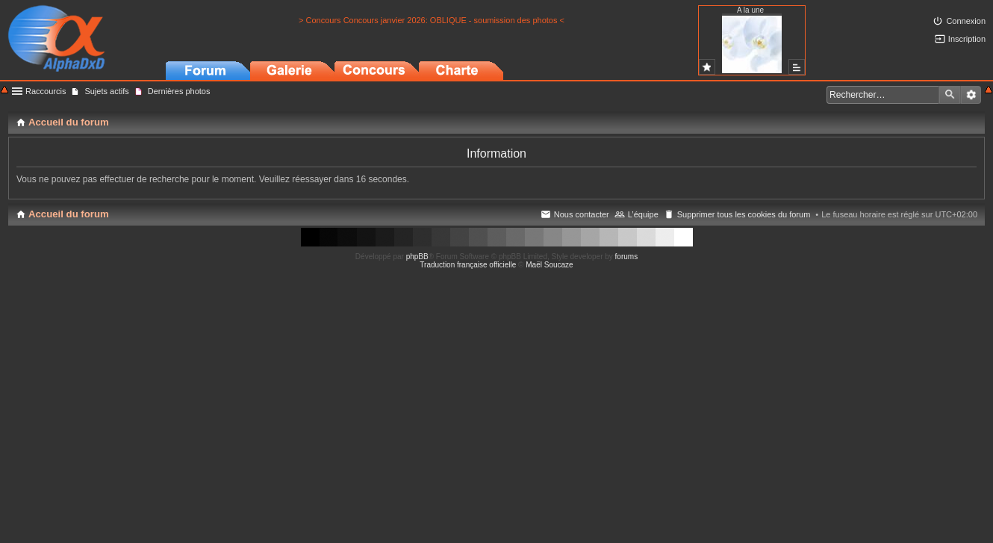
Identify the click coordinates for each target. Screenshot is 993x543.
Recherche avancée (971, 95)
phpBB (417, 256)
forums (626, 256)
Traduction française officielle (468, 265)
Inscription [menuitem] (967, 38)
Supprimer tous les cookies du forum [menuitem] (744, 214)
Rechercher (949, 95)
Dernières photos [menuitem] (179, 91)
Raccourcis (45, 91)
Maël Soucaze (549, 265)
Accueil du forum (68, 214)
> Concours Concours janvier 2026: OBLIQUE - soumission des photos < (431, 20)
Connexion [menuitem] (966, 20)
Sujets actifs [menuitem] (106, 91)
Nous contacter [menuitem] (581, 214)
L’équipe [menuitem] (643, 214)
